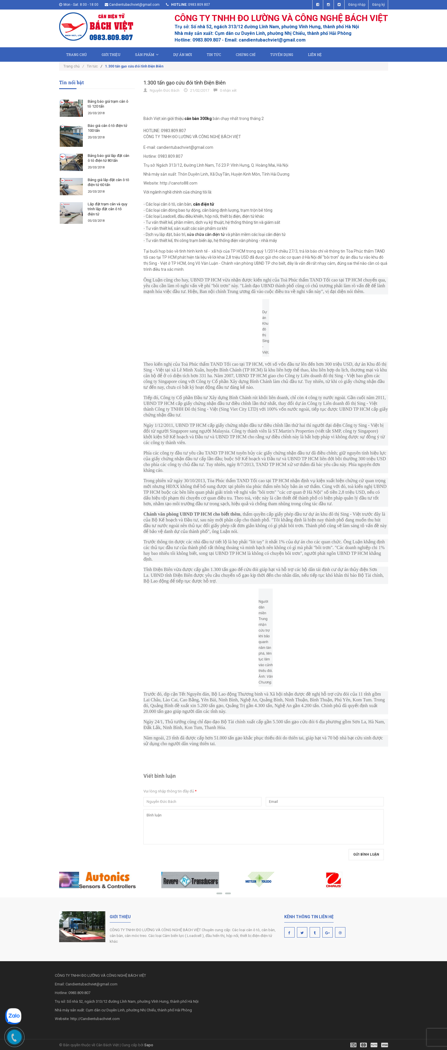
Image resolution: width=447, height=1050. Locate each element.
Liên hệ (315, 54)
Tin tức (214, 54)
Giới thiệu (111, 54)
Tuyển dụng (281, 54)
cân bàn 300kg (198, 118)
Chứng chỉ (245, 54)
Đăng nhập (356, 5)
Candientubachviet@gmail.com (134, 5)
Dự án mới (182, 54)
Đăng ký (378, 5)
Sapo (148, 1045)
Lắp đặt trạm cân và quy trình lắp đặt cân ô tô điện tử (107, 209)
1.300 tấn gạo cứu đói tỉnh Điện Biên (184, 83)
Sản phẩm (146, 54)
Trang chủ (76, 54)
